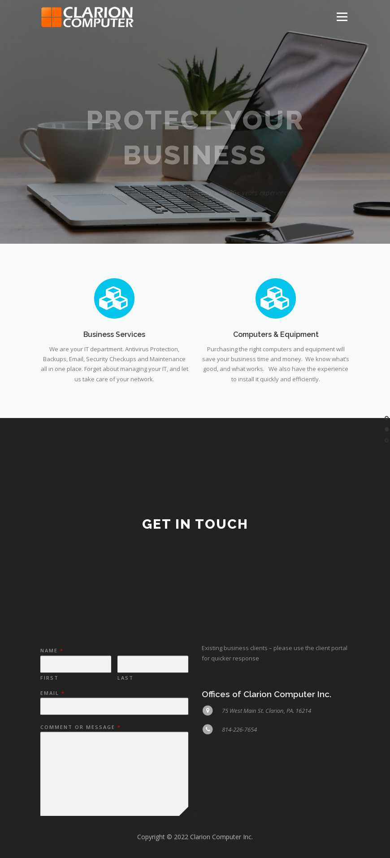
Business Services (114, 339)
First (49, 728)
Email (52, 744)
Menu (342, 17)
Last (125, 728)
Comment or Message (80, 778)
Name (51, 701)
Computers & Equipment (276, 339)
